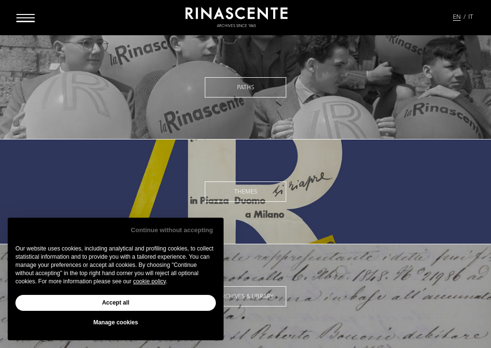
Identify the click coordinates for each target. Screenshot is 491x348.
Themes (245, 192)
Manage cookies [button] (115, 322)
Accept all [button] (116, 302)
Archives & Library (246, 297)
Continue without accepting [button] (172, 230)
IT (470, 17)
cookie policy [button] (149, 281)
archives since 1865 (236, 26)
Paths (245, 88)
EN (457, 17)
